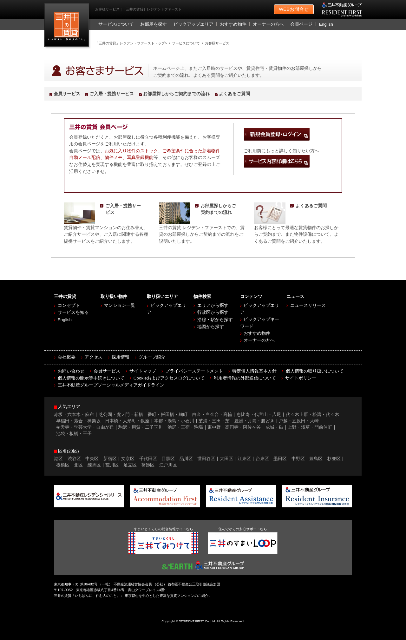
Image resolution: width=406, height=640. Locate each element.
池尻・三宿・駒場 (185, 427)
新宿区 (110, 458)
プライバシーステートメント (194, 371)
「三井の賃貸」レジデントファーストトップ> (131, 43)
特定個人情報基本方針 (254, 371)
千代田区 (148, 458)
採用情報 (120, 357)
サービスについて (116, 24)
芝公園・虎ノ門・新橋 (121, 414)
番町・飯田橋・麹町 (167, 414)
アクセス (93, 357)
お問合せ (294, 9)
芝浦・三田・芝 (214, 421)
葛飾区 (147, 465)
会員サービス (67, 93)
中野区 (298, 458)
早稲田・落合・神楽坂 (78, 421)
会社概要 (66, 357)
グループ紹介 (152, 357)
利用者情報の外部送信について (245, 378)
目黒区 (168, 458)
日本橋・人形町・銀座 (127, 421)
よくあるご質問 (234, 93)
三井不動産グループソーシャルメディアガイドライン (111, 385)
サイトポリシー (300, 378)
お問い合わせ (71, 371)
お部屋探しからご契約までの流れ (176, 93)
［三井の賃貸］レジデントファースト (68, 26)
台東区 (262, 458)
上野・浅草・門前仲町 (310, 427)
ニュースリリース (308, 305)
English (326, 24)
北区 (78, 465)
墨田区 (280, 458)
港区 (58, 458)
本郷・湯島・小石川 (174, 421)
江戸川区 (168, 465)
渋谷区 (74, 458)
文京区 (127, 458)
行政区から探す (212, 312)
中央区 (92, 458)
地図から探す (210, 326)
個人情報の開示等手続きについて (91, 378)
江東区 (244, 458)
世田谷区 (206, 458)
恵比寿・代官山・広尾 (259, 414)
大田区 (226, 458)
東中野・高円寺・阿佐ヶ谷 (234, 427)
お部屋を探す (153, 24)
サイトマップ (142, 371)
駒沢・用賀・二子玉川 (140, 427)
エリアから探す (212, 305)
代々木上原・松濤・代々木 (312, 414)
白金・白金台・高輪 (212, 414)
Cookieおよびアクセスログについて (169, 378)
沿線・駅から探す (215, 319)
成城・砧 (274, 427)
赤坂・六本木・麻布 (74, 414)
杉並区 (334, 458)
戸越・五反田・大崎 (299, 421)
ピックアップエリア (193, 24)
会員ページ (301, 24)
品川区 (186, 458)
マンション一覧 (119, 305)
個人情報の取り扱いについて (315, 371)
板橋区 (62, 465)
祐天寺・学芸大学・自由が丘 (85, 427)
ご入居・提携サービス (111, 93)
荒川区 (112, 465)
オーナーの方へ (268, 24)
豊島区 (316, 458)
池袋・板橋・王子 (74, 433)
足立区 (130, 465)
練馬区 (94, 465)
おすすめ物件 (233, 24)
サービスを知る (73, 312)
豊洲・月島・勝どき (254, 421)
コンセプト (69, 305)
